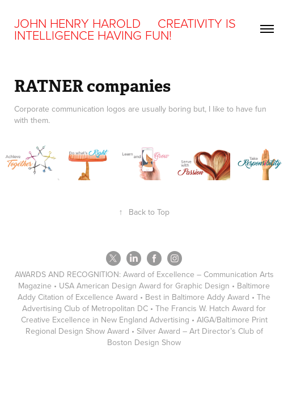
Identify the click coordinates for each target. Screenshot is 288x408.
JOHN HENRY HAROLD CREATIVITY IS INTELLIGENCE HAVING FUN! (126, 29)
